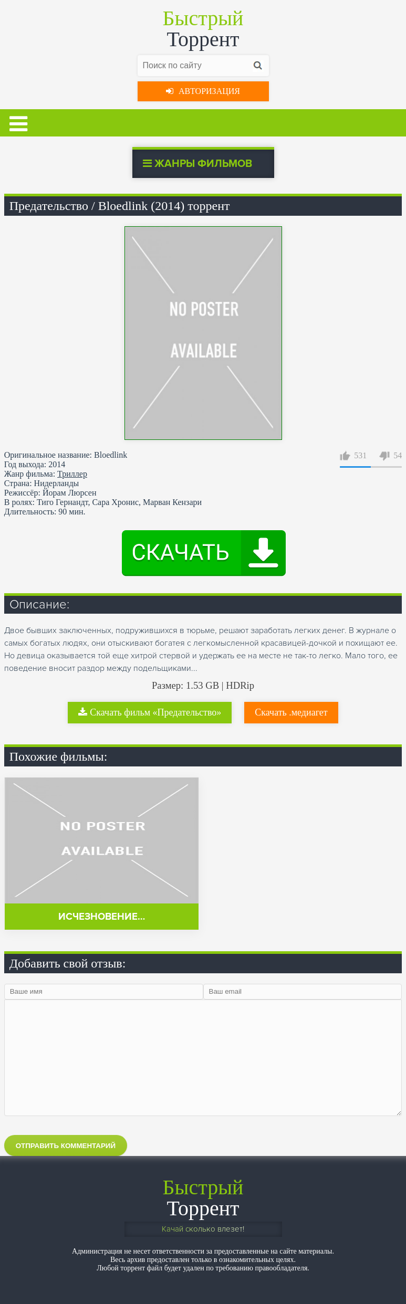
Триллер (72, 473)
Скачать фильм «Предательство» (149, 712)
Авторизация (203, 91)
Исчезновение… (101, 917)
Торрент (203, 28)
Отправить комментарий (66, 1146)
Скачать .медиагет (291, 712)
